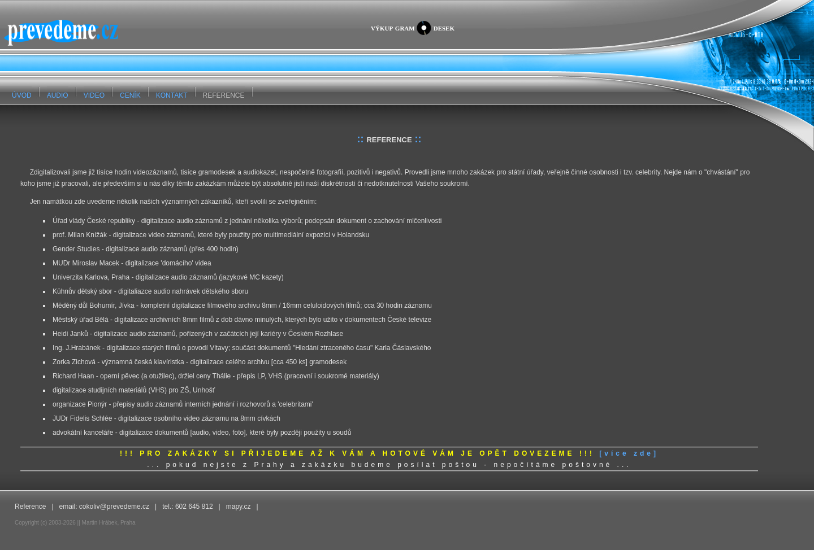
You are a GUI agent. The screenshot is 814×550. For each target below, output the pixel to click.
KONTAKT (172, 95)
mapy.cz (238, 506)
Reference (30, 506)
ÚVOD (22, 95)
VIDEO (94, 95)
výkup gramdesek (412, 28)
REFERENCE (224, 95)
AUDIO (57, 95)
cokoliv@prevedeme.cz (114, 506)
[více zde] (629, 453)
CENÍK (130, 95)
